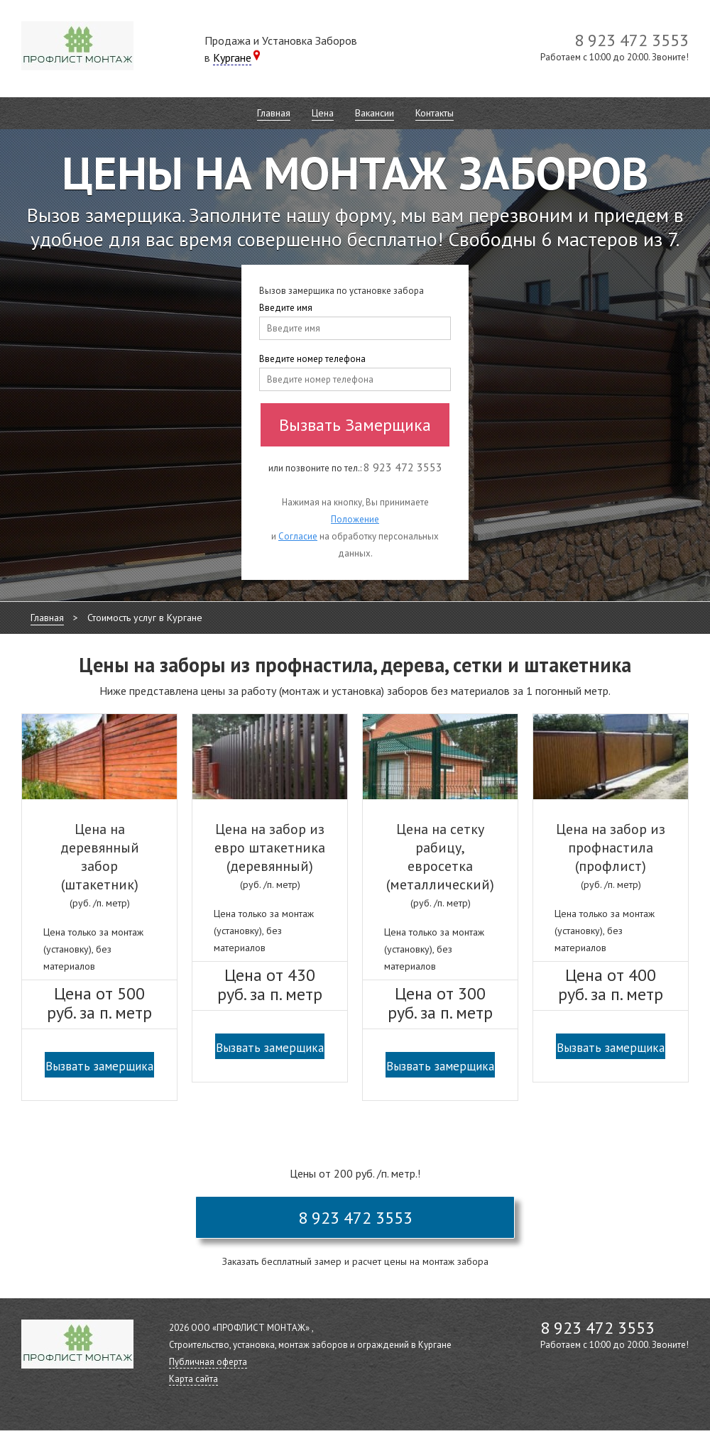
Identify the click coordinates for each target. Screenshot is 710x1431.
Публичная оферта (208, 1362)
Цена (323, 112)
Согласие (297, 536)
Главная (273, 112)
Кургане (232, 57)
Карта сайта (193, 1379)
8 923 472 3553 (355, 1218)
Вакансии (374, 112)
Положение (355, 519)
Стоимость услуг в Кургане (144, 617)
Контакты (434, 112)
